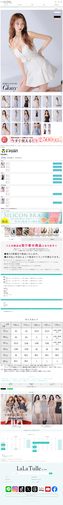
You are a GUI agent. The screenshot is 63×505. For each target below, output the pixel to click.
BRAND (6, 4)
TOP (1, 6)
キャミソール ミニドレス (36, 378)
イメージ (31, 239)
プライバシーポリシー (9, 482)
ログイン (7, 477)
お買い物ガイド (8, 479)
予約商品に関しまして (11, 384)
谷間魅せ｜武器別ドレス (6, 380)
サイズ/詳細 (11, 239)
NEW (32, 4)
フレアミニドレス (14, 378)
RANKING (56, 4)
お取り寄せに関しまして (31, 386)
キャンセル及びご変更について (52, 384)
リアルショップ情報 (35, 482)
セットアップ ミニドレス (25, 378)
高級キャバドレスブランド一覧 (30, 380)
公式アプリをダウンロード (31, 495)
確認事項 (52, 239)
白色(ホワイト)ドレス (18, 380)
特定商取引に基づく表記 (36, 479)
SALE (44, 4)
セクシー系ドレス (5, 378)
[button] (2, 232)
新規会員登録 (34, 477)
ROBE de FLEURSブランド (7, 6)
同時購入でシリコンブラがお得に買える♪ (9, 208)
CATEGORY (19, 4)
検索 (50, 473)
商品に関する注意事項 (31, 384)
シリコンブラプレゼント (48, 378)
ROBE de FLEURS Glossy (17, 6)
